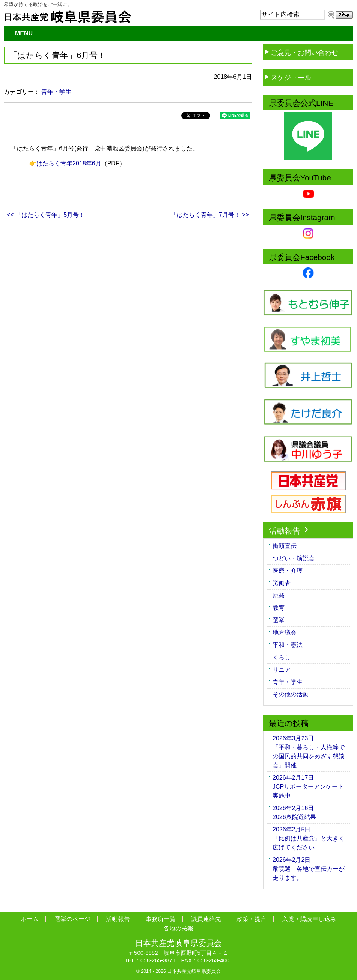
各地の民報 (178, 928)
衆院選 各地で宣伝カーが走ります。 (309, 869)
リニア (282, 669)
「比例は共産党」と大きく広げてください (309, 838)
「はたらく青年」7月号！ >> (210, 215)
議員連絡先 (206, 919)
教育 (279, 608)
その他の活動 (291, 694)
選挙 (279, 620)
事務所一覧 (161, 919)
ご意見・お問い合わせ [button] (300, 52)
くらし (282, 657)
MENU (24, 33)
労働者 (282, 583)
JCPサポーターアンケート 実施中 (311, 786)
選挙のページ (72, 919)
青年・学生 (56, 92)
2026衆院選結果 (297, 812)
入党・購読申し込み (309, 919)
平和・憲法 (288, 645)
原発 (279, 595)
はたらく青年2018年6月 (68, 163)
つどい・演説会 (294, 558)
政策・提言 (251, 919)
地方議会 (285, 632)
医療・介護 (288, 570)
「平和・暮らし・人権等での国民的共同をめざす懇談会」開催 (309, 751)
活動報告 (289, 531)
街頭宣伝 (285, 546)
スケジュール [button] (287, 77)
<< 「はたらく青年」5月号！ (46, 215)
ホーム (30, 919)
